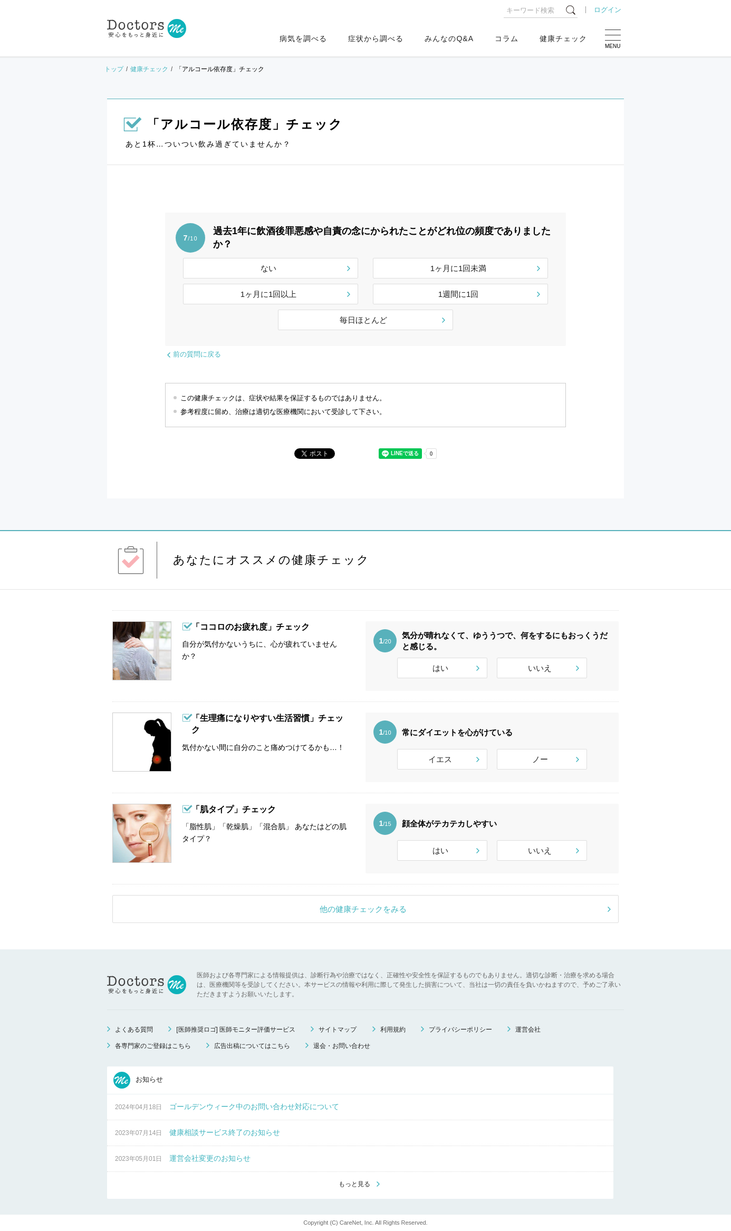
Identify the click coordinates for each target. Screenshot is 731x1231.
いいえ (540, 667)
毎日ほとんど (363, 319)
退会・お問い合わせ (341, 1046)
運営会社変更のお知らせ (210, 1158)
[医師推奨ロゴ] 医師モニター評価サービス (235, 1029)
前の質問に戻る (197, 354)
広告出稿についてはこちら (252, 1046)
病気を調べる (303, 38)
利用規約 (393, 1029)
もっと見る (354, 1184)
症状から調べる (375, 38)
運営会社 (528, 1029)
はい (440, 667)
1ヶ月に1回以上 (269, 294)
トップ (113, 69)
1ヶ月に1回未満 (458, 268)
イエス (440, 759)
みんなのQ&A (449, 38)
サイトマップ (338, 1029)
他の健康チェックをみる (363, 909)
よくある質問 (134, 1029)
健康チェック (563, 38)
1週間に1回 (458, 294)
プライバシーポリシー (460, 1029)
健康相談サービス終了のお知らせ (224, 1132)
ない (268, 268)
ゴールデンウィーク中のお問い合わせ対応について (254, 1106)
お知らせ (138, 1080)
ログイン (607, 10)
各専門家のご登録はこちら (153, 1046)
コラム (506, 38)
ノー (540, 759)
